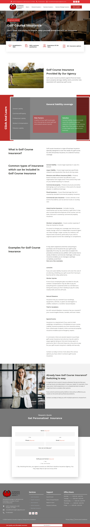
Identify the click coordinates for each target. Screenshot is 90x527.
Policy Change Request (52, 499)
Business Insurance (48, 7)
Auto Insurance (35, 497)
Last (60, 437)
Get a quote (76, 7)
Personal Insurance (36, 7)
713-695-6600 (9, 512)
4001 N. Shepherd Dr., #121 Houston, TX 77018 (12, 506)
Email (60, 440)
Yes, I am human (45, 463)
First (30, 437)
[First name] (29, 434)
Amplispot (33, 519)
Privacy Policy (69, 519)
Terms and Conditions (81, 519)
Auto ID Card (49, 497)
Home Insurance (35, 505)
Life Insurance (34, 502)
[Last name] (60, 434)
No (45, 461)
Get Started (12, 35)
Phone (29, 440)
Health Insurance (35, 499)
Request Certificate (51, 505)
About (27, 7)
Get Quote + (47, 525)
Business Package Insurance (62, 7)
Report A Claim (50, 502)
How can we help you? (45, 448)
